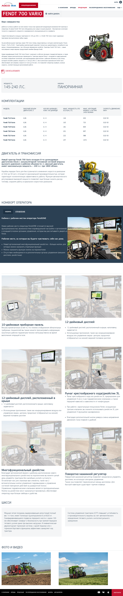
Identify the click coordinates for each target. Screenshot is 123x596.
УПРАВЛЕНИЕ (20, 212)
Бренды (73, 7)
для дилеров (58, 592)
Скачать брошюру (12, 71)
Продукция (82, 7)
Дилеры (50, 592)
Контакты (117, 592)
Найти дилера (53, 14)
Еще (118, 7)
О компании (63, 7)
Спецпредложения (28, 5)
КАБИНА (8, 212)
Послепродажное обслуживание (102, 7)
